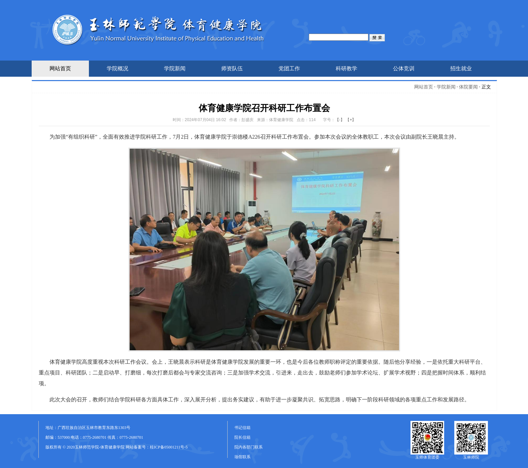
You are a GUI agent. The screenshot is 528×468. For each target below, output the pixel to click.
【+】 (350, 119)
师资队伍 (232, 68)
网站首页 (60, 68)
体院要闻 (468, 86)
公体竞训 (404, 68)
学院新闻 (175, 68)
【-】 (339, 119)
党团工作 (289, 68)
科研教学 (346, 68)
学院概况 (117, 68)
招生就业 (461, 68)
